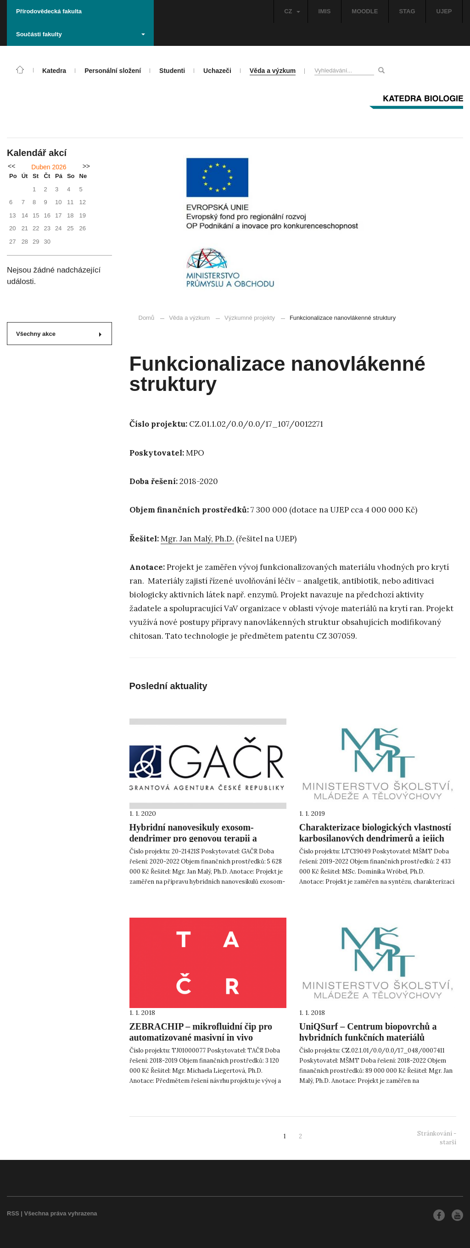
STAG (407, 11)
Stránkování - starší (436, 1138)
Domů (147, 317)
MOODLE (365, 11)
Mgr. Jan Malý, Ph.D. (197, 539)
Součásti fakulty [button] (80, 34)
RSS (13, 1213)
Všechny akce (58, 333)
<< (11, 166)
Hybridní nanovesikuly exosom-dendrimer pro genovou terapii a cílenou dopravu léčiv (193, 838)
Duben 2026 (48, 167)
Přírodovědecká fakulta (49, 11)
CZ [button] (292, 11)
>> (86, 166)
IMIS (325, 11)
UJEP (444, 11)
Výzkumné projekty (245, 317)
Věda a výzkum (189, 317)
